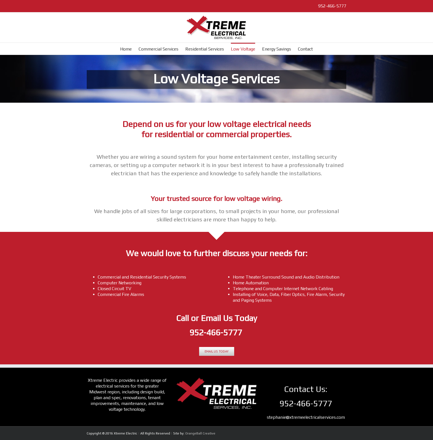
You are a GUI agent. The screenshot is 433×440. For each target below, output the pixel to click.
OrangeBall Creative (200, 433)
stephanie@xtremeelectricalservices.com (306, 417)
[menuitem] (129, 49)
